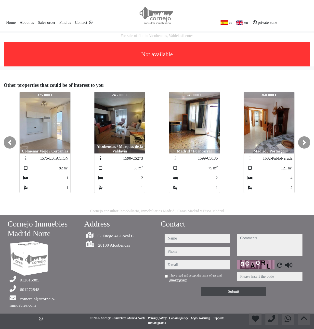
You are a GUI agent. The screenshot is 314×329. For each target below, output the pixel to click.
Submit (233, 291)
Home (11, 22)
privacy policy (178, 280)
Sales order (46, 22)
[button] (10, 142)
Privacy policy (158, 318)
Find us (65, 22)
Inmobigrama (157, 323)
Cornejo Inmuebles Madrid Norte (123, 318)
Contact (81, 22)
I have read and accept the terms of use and (196, 278)
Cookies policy (179, 318)
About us (27, 22)
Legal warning (201, 318)
